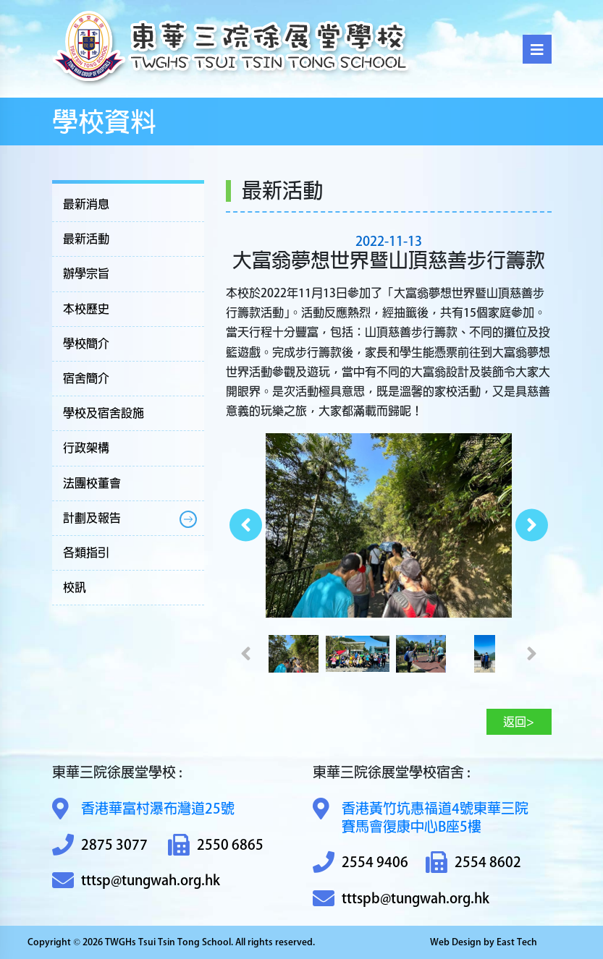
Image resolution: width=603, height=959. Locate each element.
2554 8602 (473, 862)
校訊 (74, 587)
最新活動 (86, 238)
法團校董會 (92, 483)
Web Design (455, 942)
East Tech (517, 942)
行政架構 (86, 447)
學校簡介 (86, 343)
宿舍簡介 (86, 378)
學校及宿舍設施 (103, 413)
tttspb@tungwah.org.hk (401, 899)
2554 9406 (360, 862)
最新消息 (86, 204)
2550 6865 (215, 845)
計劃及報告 (92, 518)
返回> (518, 722)
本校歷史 (86, 309)
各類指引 (86, 552)
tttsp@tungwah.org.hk (136, 880)
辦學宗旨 (86, 273)
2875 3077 (100, 845)
